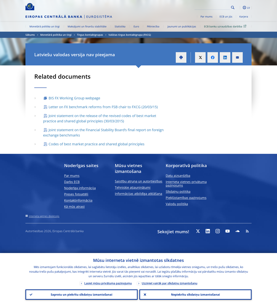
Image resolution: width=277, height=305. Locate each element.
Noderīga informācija (80, 188)
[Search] (212, 7)
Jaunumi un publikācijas (181, 26)
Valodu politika (177, 204)
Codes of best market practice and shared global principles (97, 144)
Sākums (30, 34)
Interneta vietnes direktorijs (44, 216)
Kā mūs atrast (74, 206)
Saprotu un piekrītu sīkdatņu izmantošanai (81, 295)
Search (233, 7)
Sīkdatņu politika (178, 191)
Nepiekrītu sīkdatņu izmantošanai (195, 295)
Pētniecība (153, 26)
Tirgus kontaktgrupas (90, 34)
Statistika (120, 26)
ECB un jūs (226, 16)
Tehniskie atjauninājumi (133, 187)
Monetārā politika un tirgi (45, 26)
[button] (239, 8)
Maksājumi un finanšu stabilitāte (87, 26)
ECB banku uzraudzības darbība (225, 26)
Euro (136, 26)
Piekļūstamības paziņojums (186, 198)
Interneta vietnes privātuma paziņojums (186, 183)
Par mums (207, 16)
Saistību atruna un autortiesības (138, 181)
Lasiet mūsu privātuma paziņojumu (108, 283)
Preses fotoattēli (76, 194)
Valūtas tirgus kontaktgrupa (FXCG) (129, 34)
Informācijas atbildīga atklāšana (138, 193)
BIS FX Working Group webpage (74, 98)
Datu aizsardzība (178, 175)
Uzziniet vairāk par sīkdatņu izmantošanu (169, 283)
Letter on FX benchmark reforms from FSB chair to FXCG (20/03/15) (103, 106)
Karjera (243, 16)
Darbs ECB (72, 182)
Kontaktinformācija (78, 200)
